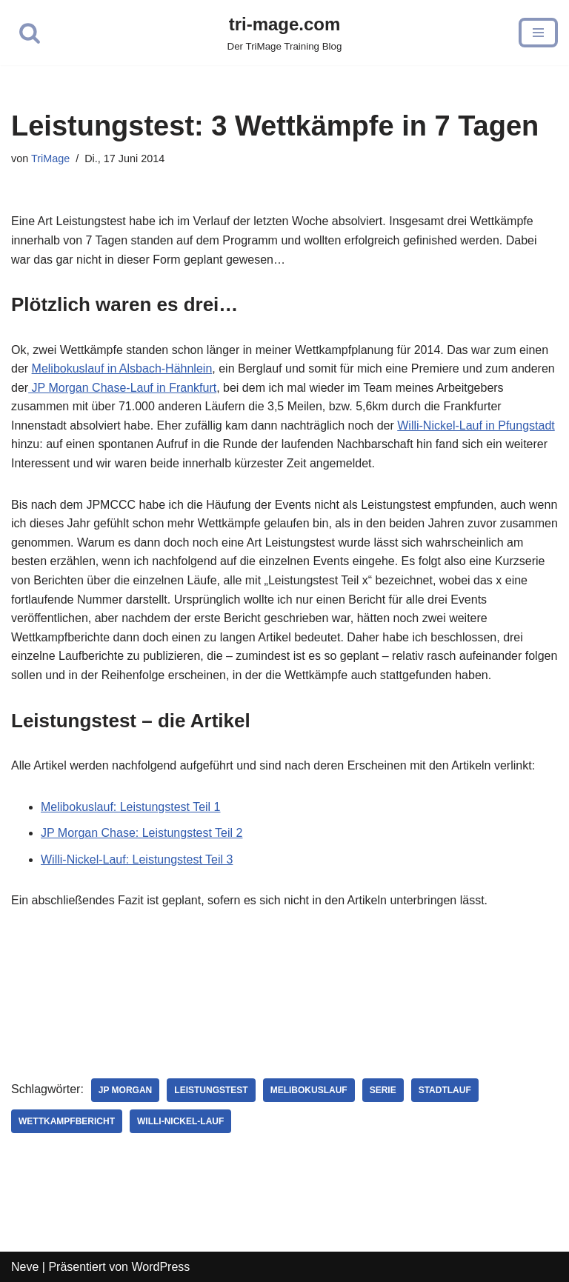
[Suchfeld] (30, 32)
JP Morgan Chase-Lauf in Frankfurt (122, 387)
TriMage (50, 158)
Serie (383, 1090)
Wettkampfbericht (67, 1121)
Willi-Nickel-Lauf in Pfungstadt (476, 425)
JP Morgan (125, 1090)
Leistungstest (210, 1090)
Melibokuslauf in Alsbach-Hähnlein (122, 368)
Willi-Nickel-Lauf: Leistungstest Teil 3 (137, 859)
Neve (25, 1267)
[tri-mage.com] (284, 32)
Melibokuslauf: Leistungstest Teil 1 (131, 807)
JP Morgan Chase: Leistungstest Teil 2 (141, 833)
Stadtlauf (445, 1090)
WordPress (160, 1267)
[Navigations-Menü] (538, 32)
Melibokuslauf (308, 1090)
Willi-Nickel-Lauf (180, 1121)
